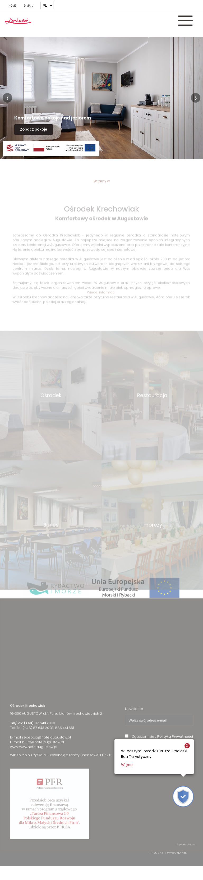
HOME (12, 6)
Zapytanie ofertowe (186, 852)
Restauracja (152, 411)
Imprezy (152, 540)
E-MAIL (28, 6)
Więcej (127, 764)
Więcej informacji (101, 292)
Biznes (50, 540)
